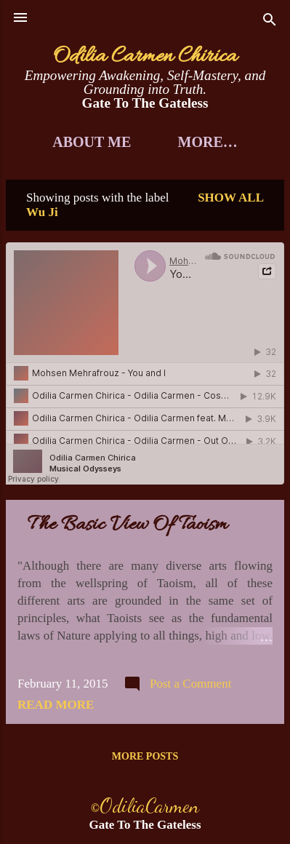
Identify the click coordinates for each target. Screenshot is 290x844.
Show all (231, 197)
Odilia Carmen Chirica (145, 56)
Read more (55, 705)
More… (208, 142)
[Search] (269, 22)
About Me (91, 142)
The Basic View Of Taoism (127, 525)
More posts (145, 756)
